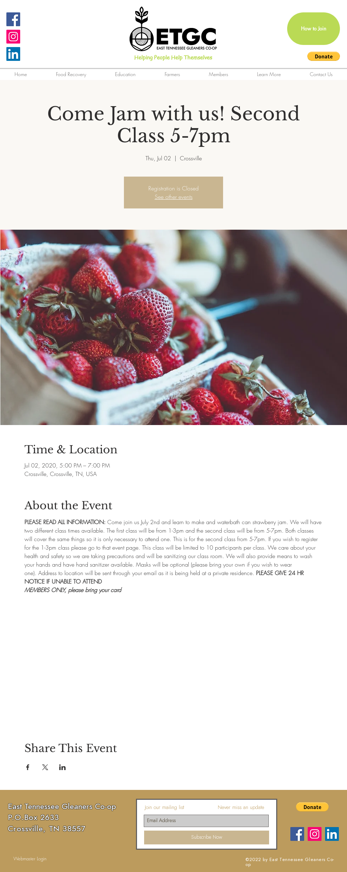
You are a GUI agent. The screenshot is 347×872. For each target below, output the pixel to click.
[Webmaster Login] (30, 858)
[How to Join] (313, 28)
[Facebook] (297, 834)
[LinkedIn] (13, 54)
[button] (323, 56)
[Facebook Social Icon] (13, 19)
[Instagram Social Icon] (13, 37)
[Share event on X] (45, 767)
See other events (174, 197)
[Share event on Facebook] (27, 767)
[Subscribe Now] (206, 837)
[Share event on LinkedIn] (62, 767)
